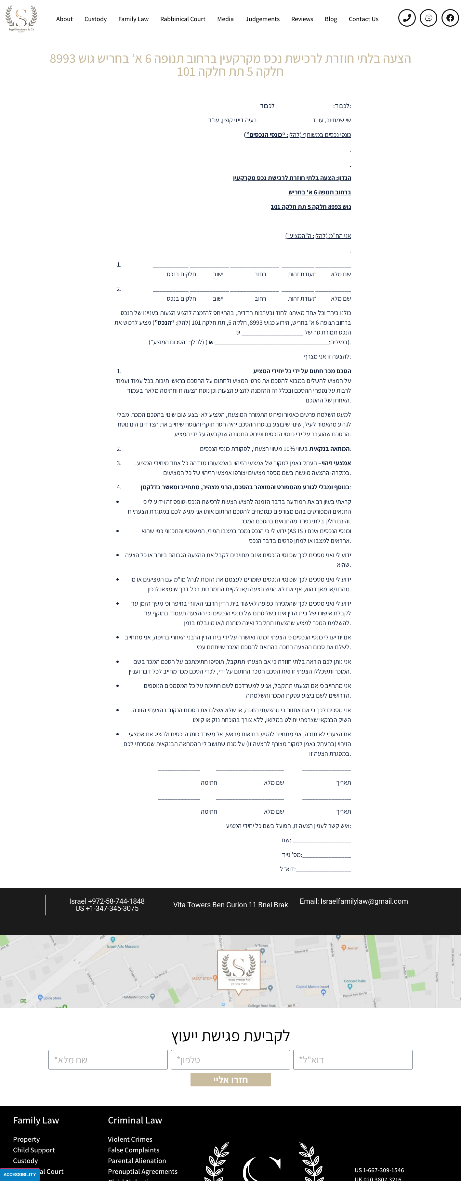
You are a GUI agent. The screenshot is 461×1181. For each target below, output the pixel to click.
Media (225, 19)
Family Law (133, 19)
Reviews (302, 19)
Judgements (262, 19)
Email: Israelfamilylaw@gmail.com (354, 901)
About (64, 19)
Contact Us (363, 19)
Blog (331, 19)
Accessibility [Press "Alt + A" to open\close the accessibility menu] (20, 1174)
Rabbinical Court (182, 19)
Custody (96, 19)
